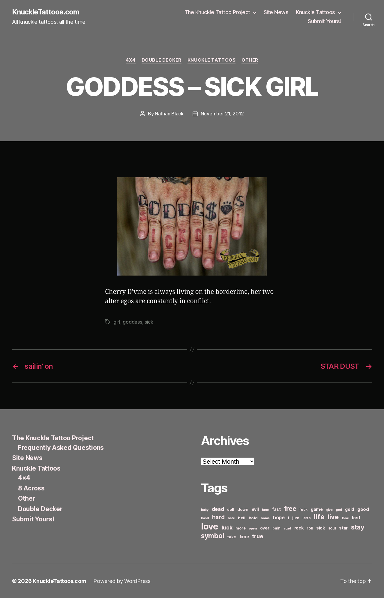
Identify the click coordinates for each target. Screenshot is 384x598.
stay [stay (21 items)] (357, 527)
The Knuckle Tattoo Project (217, 12)
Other (250, 60)
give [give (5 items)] (329, 510)
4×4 (24, 477)
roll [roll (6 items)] (310, 528)
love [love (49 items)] (209, 526)
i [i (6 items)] (288, 518)
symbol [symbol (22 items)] (212, 536)
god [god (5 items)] (339, 510)
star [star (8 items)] (343, 527)
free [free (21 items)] (290, 508)
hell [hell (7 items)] (241, 517)
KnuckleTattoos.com (45, 12)
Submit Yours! (324, 21)
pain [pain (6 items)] (276, 528)
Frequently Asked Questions (61, 447)
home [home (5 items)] (265, 518)
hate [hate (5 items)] (231, 518)
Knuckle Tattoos (315, 12)
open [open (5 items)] (253, 528)
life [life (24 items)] (319, 516)
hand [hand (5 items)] (205, 518)
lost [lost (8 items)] (356, 517)
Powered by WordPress (122, 581)
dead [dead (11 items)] (218, 509)
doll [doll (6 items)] (230, 509)
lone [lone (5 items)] (345, 518)
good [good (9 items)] (363, 509)
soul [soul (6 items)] (332, 528)
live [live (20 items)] (333, 517)
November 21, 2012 (222, 114)
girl (116, 322)
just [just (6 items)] (295, 518)
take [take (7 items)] (231, 536)
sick (149, 322)
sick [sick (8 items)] (320, 527)
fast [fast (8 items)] (276, 509)
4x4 (131, 60)
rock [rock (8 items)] (299, 527)
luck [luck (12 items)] (227, 527)
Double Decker (162, 60)
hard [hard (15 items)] (218, 517)
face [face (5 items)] (265, 510)
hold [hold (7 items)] (253, 517)
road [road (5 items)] (287, 528)
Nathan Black (169, 114)
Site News (276, 12)
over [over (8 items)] (264, 527)
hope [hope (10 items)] (279, 517)
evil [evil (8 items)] (255, 509)
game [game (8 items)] (317, 509)
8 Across (31, 488)
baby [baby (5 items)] (204, 510)
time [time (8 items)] (244, 536)
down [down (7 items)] (242, 509)
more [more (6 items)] (240, 528)
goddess (132, 322)
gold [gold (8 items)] (349, 509)
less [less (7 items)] (306, 517)
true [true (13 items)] (257, 536)
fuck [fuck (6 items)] (303, 509)
